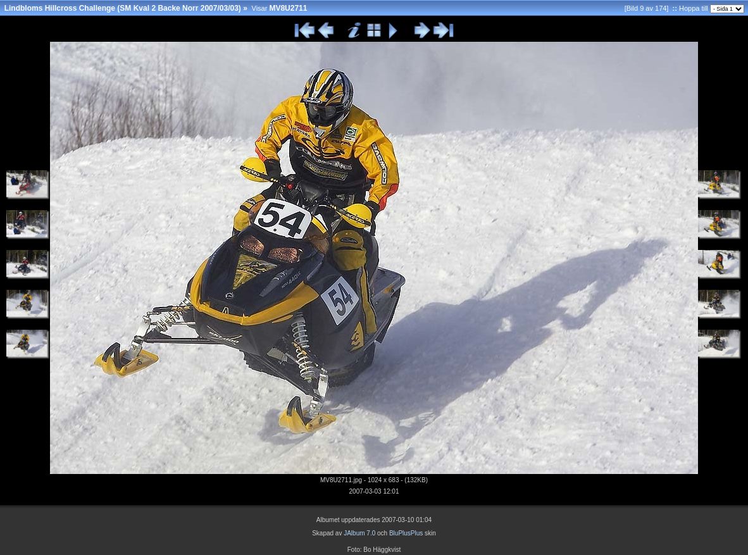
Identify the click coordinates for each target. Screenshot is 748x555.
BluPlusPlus (406, 533)
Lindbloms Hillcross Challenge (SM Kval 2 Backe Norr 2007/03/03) (122, 8)
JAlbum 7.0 (359, 533)
